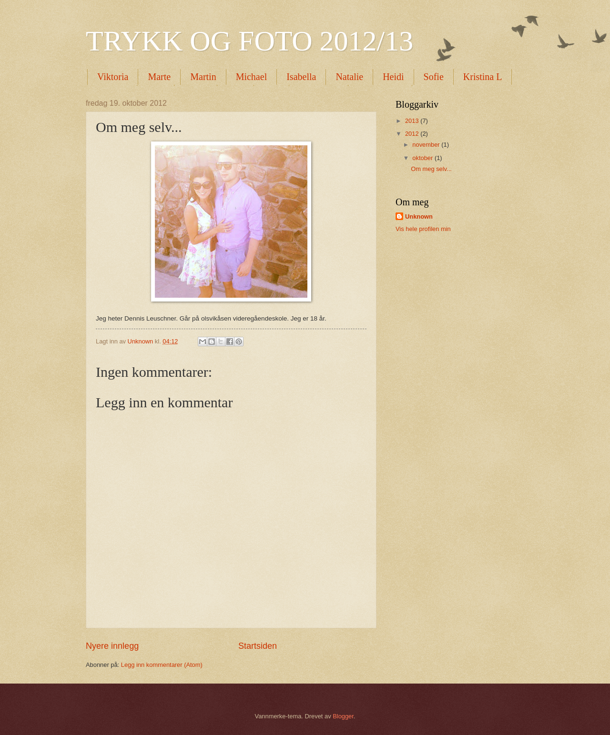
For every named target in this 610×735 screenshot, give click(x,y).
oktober (423, 157)
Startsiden (257, 646)
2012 (412, 133)
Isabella (301, 76)
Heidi (393, 76)
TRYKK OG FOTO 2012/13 (249, 41)
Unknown (419, 216)
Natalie (349, 76)
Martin (203, 76)
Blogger (343, 716)
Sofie (434, 76)
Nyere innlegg (112, 646)
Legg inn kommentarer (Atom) (162, 664)
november (426, 144)
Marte (159, 76)
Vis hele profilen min (423, 228)
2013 (412, 120)
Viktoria (112, 76)
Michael (251, 76)
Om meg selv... (431, 168)
